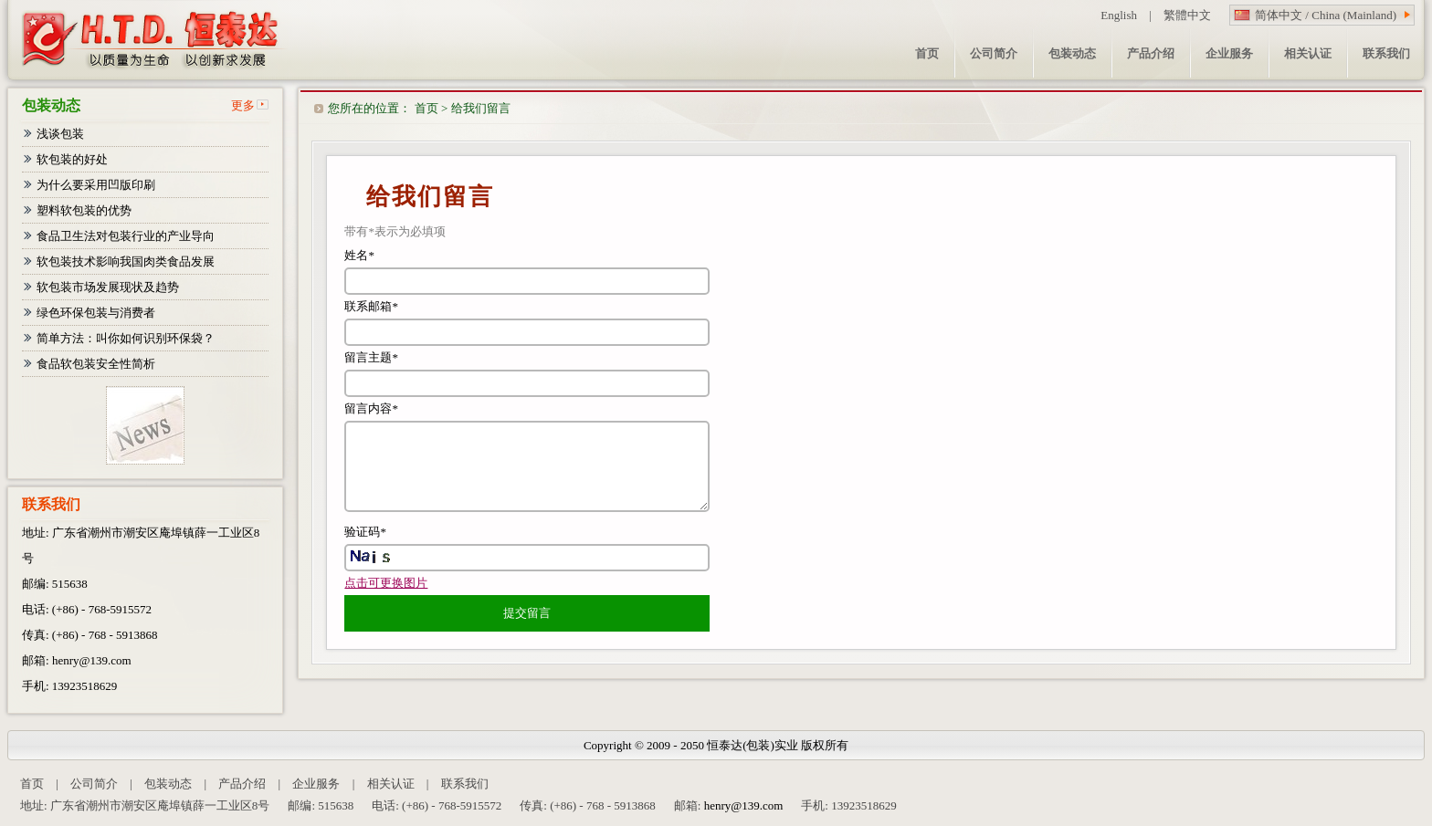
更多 (243, 105)
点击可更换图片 (385, 583)
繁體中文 (1187, 15)
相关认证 (391, 783)
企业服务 (316, 783)
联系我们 (465, 783)
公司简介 (94, 783)
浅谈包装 (60, 134)
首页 (426, 108)
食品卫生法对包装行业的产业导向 (126, 236)
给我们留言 (481, 108)
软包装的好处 (72, 159)
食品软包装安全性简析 (96, 364)
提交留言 (527, 613)
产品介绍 (242, 783)
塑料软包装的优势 (84, 210)
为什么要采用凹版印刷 (96, 185)
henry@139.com (92, 660)
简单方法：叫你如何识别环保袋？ (126, 338)
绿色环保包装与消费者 (96, 312)
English (1118, 15)
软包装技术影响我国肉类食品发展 (126, 261)
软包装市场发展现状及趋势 (108, 287)
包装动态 (168, 783)
